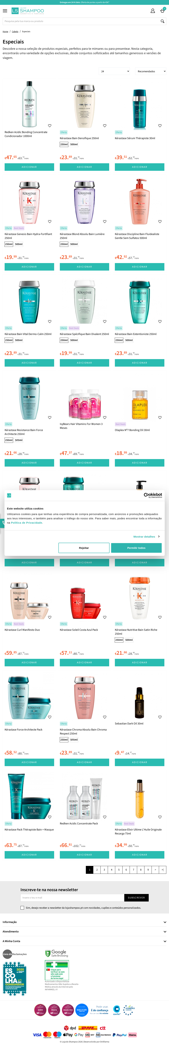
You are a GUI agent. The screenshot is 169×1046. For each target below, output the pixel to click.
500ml (74, 144)
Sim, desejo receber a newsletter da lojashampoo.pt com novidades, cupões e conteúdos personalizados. (83, 908)
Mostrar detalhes (144, 536)
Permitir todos (136, 547)
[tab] (84, 922)
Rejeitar (84, 547)
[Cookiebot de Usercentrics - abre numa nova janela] (146, 495)
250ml (64, 144)
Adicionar (29, 167)
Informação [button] (10, 922)
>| (163, 870)
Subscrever (136, 898)
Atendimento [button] (11, 931)
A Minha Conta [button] (11, 941)
